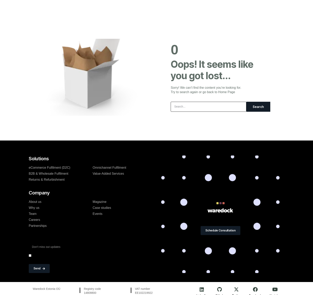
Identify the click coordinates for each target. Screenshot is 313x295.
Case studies (102, 207)
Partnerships (38, 225)
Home (104, 7)
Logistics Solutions (131, 7)
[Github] (219, 289)
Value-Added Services (108, 173)
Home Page (226, 92)
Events (97, 213)
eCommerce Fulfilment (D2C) (49, 167)
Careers (34, 219)
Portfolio (206, 7)
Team (33, 213)
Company (160, 7)
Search (258, 107)
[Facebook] (255, 289)
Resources (184, 7)
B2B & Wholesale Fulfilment (48, 173)
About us (35, 201)
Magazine (99, 201)
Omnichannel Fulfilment (109, 167)
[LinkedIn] (201, 289)
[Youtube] (274, 289)
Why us (34, 207)
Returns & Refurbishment (47, 179)
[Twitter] (236, 289)
